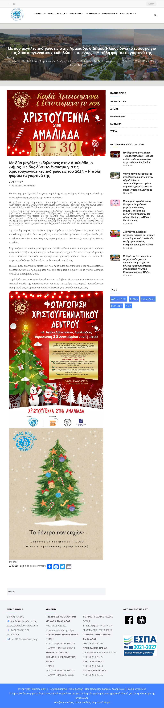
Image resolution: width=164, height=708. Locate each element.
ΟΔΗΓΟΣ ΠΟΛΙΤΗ (58, 15)
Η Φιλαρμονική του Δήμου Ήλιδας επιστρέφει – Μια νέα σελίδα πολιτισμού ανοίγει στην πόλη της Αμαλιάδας (138, 157)
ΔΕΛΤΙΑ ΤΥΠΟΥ (16, 181)
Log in (23, 565)
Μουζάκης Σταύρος (64, 702)
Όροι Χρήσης (76, 688)
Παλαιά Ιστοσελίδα (136, 688)
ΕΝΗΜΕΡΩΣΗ (113, 15)
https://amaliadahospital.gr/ (60, 630)
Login (151, 4)
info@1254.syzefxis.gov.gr (22, 639)
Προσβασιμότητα (58, 688)
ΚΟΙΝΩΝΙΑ (116, 123)
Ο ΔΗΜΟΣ (40, 15)
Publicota (36, 688)
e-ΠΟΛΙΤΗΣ (78, 15)
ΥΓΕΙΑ (113, 131)
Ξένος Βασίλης (82, 702)
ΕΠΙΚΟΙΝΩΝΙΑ (132, 15)
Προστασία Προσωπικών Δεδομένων (104, 688)
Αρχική (10, 57)
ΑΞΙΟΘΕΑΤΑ (95, 15)
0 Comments (30, 185)
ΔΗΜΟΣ (13, 565)
